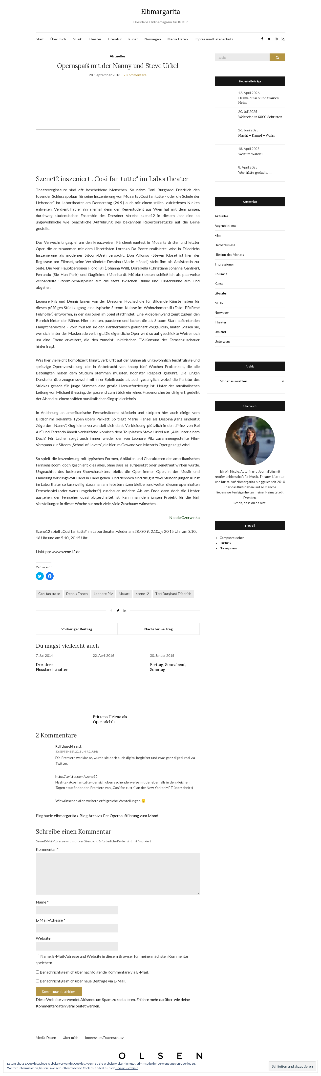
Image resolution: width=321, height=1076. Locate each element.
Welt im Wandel (250, 154)
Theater (94, 39)
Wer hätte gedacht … (254, 172)
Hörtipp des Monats (229, 255)
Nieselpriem (228, 548)
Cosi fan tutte (49, 593)
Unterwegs (222, 341)
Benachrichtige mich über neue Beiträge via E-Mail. (83, 980)
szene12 (142, 593)
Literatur (115, 39)
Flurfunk (225, 543)
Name (42, 902)
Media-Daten (178, 39)
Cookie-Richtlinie (126, 1068)
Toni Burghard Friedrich (173, 593)
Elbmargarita (160, 11)
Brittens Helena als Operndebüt (110, 719)
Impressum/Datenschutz (213, 39)
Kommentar (47, 849)
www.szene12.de (66, 551)
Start (40, 39)
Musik (77, 39)
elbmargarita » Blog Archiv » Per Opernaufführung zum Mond (106, 815)
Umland (220, 332)
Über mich (58, 39)
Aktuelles (118, 56)
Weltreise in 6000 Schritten (260, 117)
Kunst (133, 39)
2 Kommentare (135, 75)
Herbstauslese (225, 245)
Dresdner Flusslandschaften (52, 667)
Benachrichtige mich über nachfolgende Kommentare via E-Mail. (94, 972)
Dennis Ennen (77, 593)
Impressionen (224, 264)
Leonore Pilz (103, 593)
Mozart (124, 593)
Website (43, 938)
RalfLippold (64, 746)
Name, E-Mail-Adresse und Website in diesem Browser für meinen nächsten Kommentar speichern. (112, 959)
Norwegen (153, 39)
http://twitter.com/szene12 (76, 776)
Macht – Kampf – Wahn (256, 135)
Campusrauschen (232, 538)
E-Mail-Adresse (50, 920)
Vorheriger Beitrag (76, 629)
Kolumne (221, 274)
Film (218, 235)
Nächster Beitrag (158, 629)
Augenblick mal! (226, 226)
